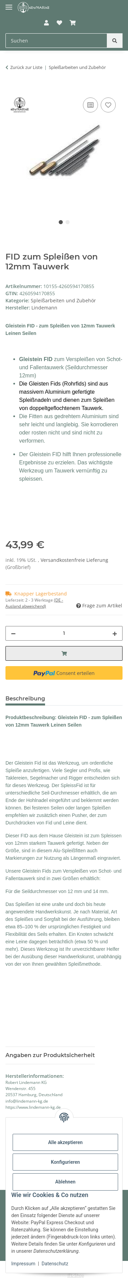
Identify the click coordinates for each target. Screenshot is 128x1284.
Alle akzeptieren (65, 1142)
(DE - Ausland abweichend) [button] (34, 603)
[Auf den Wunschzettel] (108, 104)
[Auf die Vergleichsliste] (90, 104)
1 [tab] (61, 222)
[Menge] (64, 633)
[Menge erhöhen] (114, 633)
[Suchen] (115, 40)
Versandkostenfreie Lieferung (74, 560)
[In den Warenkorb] (10, 88)
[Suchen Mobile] (56, 40)
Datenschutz (55, 1263)
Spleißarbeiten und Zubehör (63, 300)
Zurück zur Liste (26, 67)
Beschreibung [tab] (25, 698)
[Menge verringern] (13, 633)
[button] (46, 23)
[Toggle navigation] (8, 4)
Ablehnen (65, 1181)
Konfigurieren (65, 1162)
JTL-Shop (76, 1275)
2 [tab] (68, 222)
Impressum (23, 1263)
